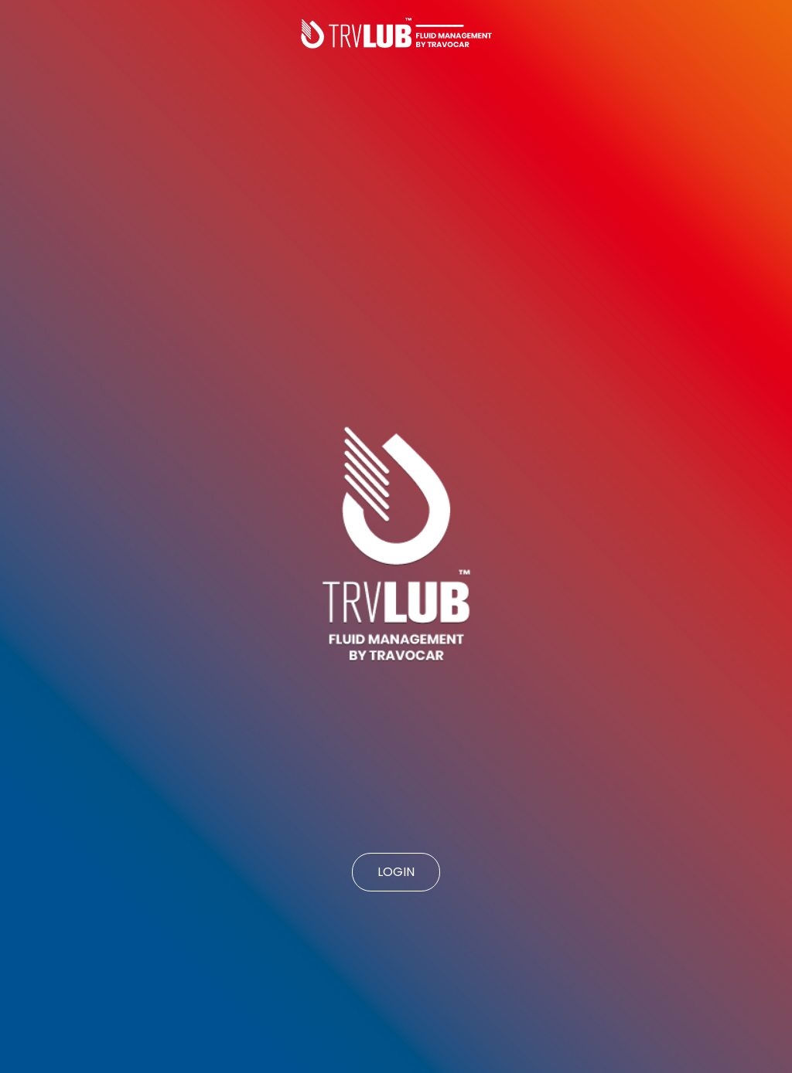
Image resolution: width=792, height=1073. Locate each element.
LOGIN (396, 872)
